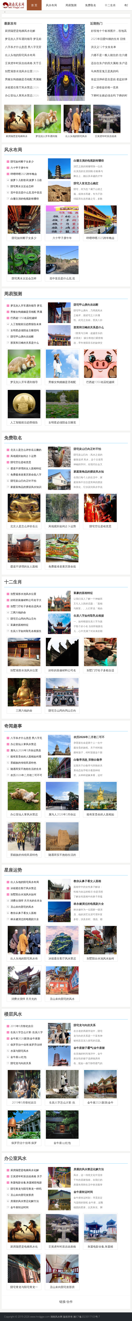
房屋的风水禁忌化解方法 (24, 1201)
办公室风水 (15, 1158)
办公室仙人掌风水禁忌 (18, 95)
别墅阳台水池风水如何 (23, 894)
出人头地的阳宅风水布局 (20, 55)
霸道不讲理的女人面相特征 (25, 468)
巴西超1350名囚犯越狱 (23, 318)
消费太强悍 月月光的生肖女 (26, 900)
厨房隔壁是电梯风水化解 (20, 31)
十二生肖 (110, 5)
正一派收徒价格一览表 (104, 87)
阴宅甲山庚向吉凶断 (22, 336)
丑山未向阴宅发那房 (22, 1195)
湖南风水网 (56, 1316)
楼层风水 (13, 1014)
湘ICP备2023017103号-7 (86, 1316)
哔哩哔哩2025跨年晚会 (23, 174)
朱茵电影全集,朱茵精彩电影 (26, 1182)
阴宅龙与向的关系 (20, 1063)
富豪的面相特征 (19, 624)
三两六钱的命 (18, 612)
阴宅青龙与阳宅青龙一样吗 (25, 1188)
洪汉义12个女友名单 (103, 47)
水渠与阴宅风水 (19, 1050)
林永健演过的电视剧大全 (24, 919)
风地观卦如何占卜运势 (23, 456)
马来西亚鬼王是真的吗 (104, 71)
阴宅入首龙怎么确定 (86, 183)
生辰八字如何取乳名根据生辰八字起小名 (89, 617)
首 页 (34, 5)
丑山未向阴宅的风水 (22, 906)
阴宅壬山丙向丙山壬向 (23, 618)
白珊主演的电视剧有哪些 (24, 198)
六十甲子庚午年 (19, 167)
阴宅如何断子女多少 (22, 161)
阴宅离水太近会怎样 (22, 186)
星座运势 (13, 870)
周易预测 (70, 5)
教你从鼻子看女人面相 (23, 913)
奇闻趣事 (13, 726)
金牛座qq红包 (18, 1057)
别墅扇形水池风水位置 (18, 71)
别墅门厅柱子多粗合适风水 (25, 606)
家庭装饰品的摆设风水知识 (25, 487)
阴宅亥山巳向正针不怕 (23, 480)
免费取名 (90, 5)
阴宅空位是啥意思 (20, 462)
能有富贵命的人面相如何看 (25, 756)
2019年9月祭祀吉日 (21, 1026)
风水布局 (51, 5)
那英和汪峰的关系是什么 (24, 342)
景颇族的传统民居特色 (23, 762)
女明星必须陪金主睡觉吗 (24, 330)
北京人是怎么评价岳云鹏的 (25, 449)
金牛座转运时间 (19, 1207)
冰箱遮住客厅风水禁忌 (18, 87)
